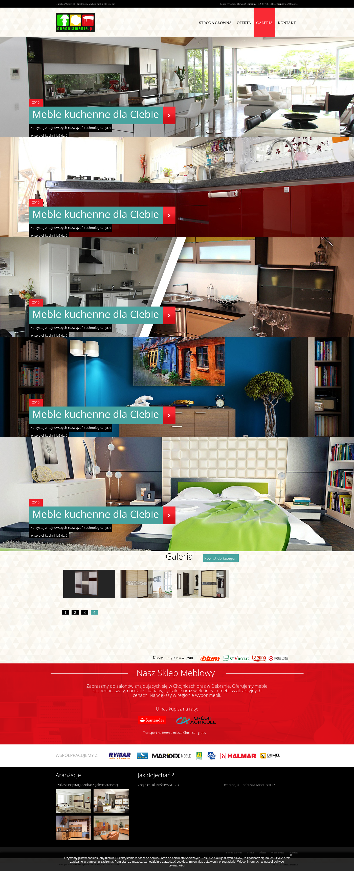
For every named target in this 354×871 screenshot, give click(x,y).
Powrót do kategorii (220, 558)
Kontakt (287, 23)
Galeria (264, 23)
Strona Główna (215, 23)
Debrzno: (278, 3)
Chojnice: (252, 3)
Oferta (244, 23)
